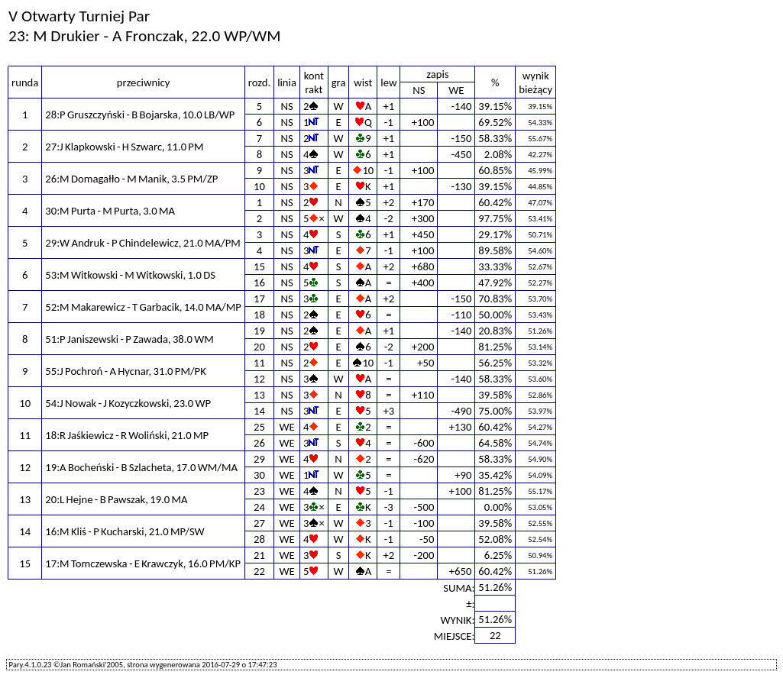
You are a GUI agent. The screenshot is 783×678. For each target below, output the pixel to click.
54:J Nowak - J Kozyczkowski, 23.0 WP (128, 403)
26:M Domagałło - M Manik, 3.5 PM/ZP (131, 179)
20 (259, 347)
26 (259, 443)
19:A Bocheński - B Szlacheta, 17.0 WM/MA (141, 467)
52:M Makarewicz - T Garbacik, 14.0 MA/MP (143, 307)
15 (259, 266)
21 (259, 555)
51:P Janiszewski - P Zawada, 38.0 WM (129, 339)
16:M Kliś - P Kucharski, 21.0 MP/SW (124, 531)
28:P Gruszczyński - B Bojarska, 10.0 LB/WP (140, 114)
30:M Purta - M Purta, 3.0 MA (110, 211)
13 (259, 395)
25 (259, 427)
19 (259, 330)
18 (259, 314)
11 (259, 363)
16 (259, 282)
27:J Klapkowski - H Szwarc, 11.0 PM (124, 146)
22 (259, 571)
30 (259, 475)
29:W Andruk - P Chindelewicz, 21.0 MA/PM (143, 243)
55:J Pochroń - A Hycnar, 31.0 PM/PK (125, 371)
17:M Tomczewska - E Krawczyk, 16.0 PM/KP (143, 563)
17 (259, 298)
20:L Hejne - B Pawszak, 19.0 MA (116, 499)
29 (259, 459)
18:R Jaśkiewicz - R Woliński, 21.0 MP (127, 435)
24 (259, 507)
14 (259, 411)
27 (259, 523)
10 (259, 186)
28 (259, 539)
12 (259, 379)
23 (259, 491)
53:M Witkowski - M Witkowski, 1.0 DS (130, 275)
